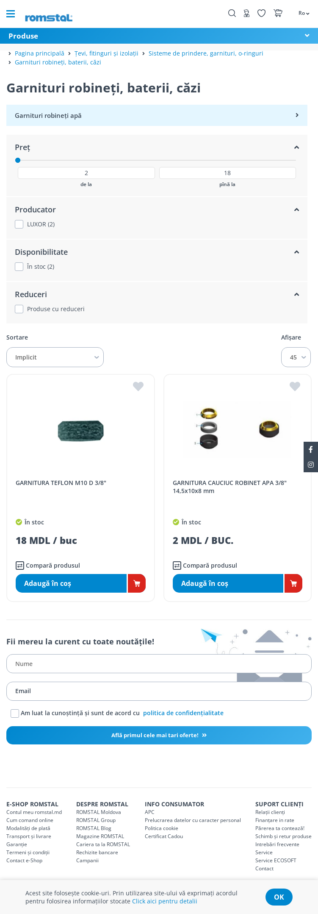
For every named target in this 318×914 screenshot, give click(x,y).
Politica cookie (161, 828)
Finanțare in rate (274, 820)
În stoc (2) (40, 266)
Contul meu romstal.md (34, 812)
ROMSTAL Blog (93, 828)
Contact (264, 868)
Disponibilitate (41, 252)
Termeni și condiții (28, 852)
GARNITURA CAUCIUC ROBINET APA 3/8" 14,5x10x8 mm (230, 487)
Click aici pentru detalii (164, 901)
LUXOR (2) (41, 224)
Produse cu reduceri (56, 309)
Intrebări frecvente (277, 844)
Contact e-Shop (24, 860)
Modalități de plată (28, 828)
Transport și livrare (28, 836)
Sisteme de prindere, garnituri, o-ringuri (206, 53)
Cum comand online (29, 820)
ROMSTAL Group (96, 820)
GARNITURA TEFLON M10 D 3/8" (61, 483)
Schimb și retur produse (283, 836)
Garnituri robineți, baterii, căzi (58, 62)
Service (264, 852)
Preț (22, 147)
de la (86, 184)
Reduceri (31, 294)
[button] (300, 12)
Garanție (16, 844)
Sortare (17, 337)
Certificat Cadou (164, 836)
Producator (35, 209)
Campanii (87, 860)
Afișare (291, 337)
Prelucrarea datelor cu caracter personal (193, 820)
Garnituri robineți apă (48, 115)
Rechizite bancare (97, 852)
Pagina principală (39, 53)
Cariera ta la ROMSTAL (103, 844)
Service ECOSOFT (275, 860)
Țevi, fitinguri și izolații (106, 53)
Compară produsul (48, 565)
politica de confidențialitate (183, 712)
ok (279, 897)
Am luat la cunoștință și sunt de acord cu (117, 713)
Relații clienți (270, 812)
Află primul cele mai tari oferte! (155, 735)
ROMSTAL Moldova (98, 812)
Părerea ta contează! (279, 828)
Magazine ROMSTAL (100, 836)
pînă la (227, 184)
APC (150, 812)
